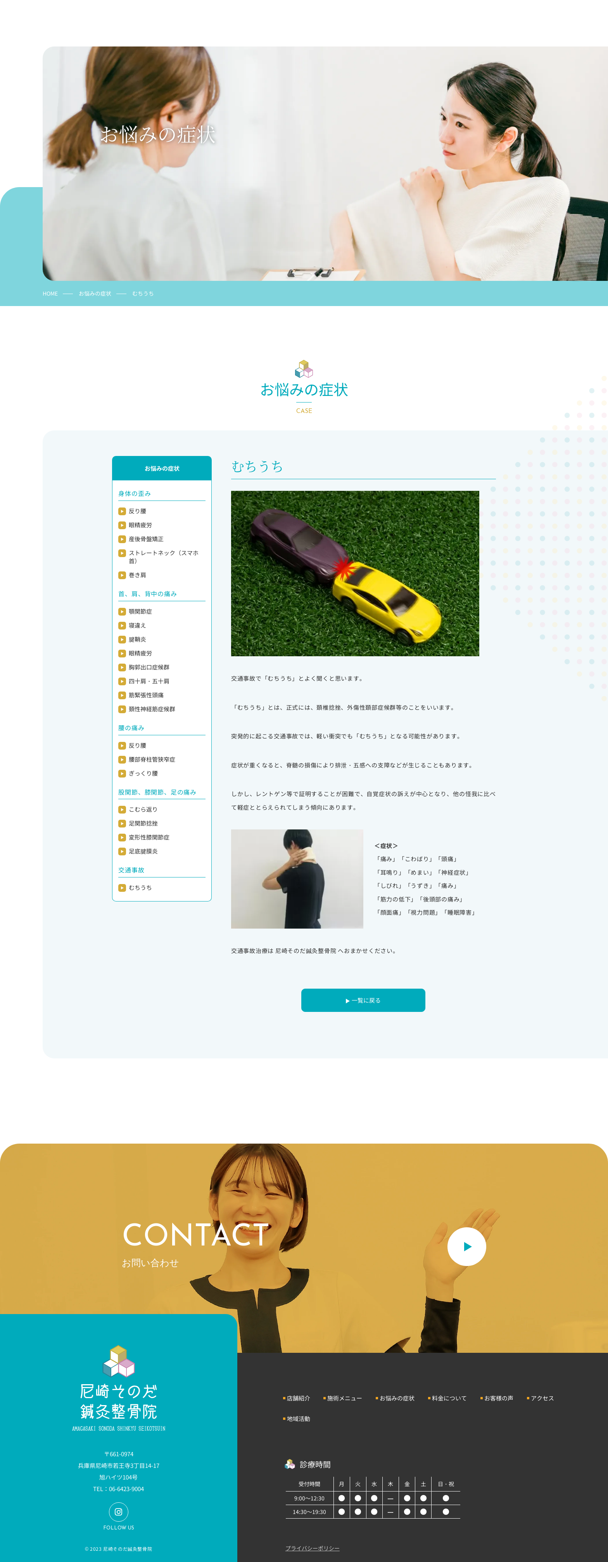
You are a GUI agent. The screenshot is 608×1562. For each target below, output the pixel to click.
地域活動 (298, 1418)
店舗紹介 (298, 1398)
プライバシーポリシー (312, 1548)
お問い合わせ (556, 16)
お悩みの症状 (95, 293)
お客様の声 (498, 1398)
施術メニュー (344, 1398)
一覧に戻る (366, 1000)
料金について (449, 1398)
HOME (50, 293)
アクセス (542, 1398)
